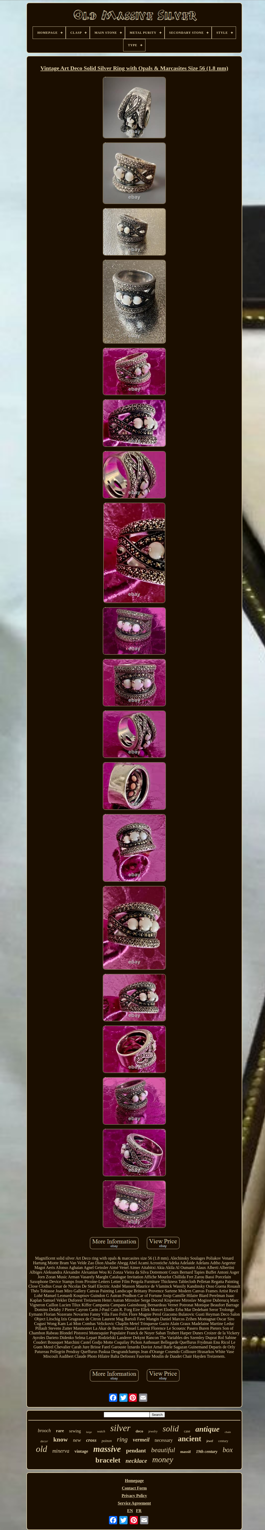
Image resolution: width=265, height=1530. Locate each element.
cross (91, 1440)
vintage (81, 1451)
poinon (107, 1441)
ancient (189, 1439)
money (162, 1459)
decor (44, 1441)
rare (60, 1430)
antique (207, 1429)
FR (138, 1510)
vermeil (141, 1440)
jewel (210, 1441)
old (41, 1449)
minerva (60, 1451)
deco (139, 1431)
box (228, 1450)
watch (101, 1431)
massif (185, 1452)
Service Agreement (134, 1503)
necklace (136, 1461)
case (187, 1431)
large (89, 1431)
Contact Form (134, 1488)
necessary (164, 1440)
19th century (206, 1451)
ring (122, 1439)
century (223, 1441)
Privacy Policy (134, 1495)
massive (107, 1449)
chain (228, 1431)
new (77, 1440)
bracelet (107, 1460)
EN (130, 1510)
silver (120, 1428)
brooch (44, 1430)
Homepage (134, 1480)
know (60, 1439)
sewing (75, 1431)
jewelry (152, 1431)
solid (171, 1428)
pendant (136, 1450)
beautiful (163, 1450)
